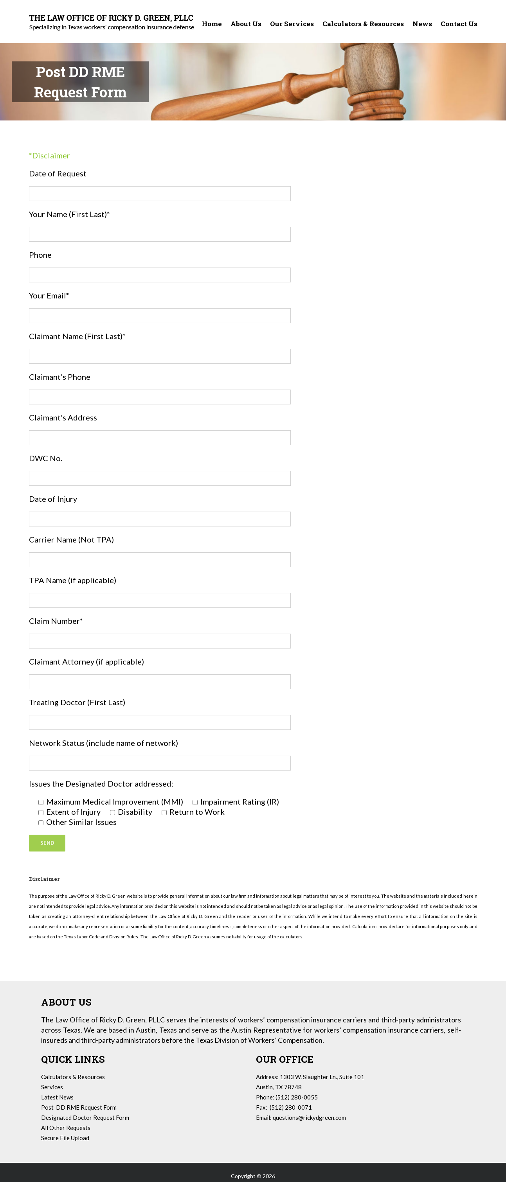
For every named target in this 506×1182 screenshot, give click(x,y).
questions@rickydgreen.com (309, 1117)
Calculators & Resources (73, 1076)
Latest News (57, 1097)
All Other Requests (65, 1127)
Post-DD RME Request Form (79, 1107)
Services (52, 1086)
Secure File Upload (65, 1137)
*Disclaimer (49, 155)
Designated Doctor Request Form (85, 1117)
